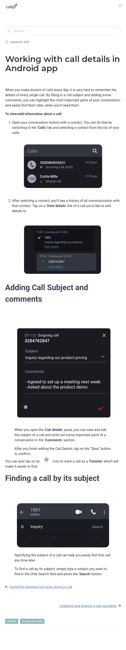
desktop (11, 621)
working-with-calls (32, 621)
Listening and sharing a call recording (88, 606)
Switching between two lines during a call (40, 587)
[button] (120, 5)
